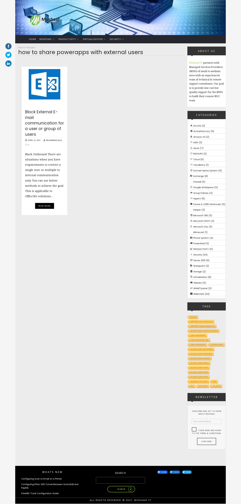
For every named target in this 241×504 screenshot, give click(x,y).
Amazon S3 (199, 136)
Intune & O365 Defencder (207, 204)
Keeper (197, 209)
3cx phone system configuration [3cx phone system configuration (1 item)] (201, 354)
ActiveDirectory (201, 131)
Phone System (201, 237)
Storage (197, 271)
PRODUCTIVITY (67, 39)
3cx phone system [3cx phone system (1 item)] (217, 344)
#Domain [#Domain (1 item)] (193, 317)
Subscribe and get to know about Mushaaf (206, 412)
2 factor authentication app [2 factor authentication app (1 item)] (199, 340)
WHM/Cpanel (200, 288)
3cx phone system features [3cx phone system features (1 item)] (199, 363)
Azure (196, 148)
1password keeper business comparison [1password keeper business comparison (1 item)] (204, 331)
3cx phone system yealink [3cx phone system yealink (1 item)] (199, 377)
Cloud (196, 159)
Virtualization (93, 39)
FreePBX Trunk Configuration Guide (40, 493)
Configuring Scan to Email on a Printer (41, 478)
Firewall (197, 181)
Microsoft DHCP (201, 221)
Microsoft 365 (200, 215)
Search (120, 473)
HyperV (197, 198)
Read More (44, 207)
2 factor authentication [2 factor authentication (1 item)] (197, 335)
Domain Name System (205, 170)
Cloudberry (199, 164)
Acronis (197, 125)
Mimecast (198, 232)
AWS (195, 142)
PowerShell (199, 243)
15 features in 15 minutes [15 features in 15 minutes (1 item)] (198, 381)
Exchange (198, 176)
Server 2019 (199, 260)
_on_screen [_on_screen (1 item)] (216, 386)
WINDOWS (45, 39)
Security (115, 39)
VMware (197, 282)
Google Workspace (203, 187)
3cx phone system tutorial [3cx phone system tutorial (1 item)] (199, 372)
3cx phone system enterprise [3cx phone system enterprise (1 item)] (200, 358)
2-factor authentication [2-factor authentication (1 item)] (197, 344)
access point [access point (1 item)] (203, 386)
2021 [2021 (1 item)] (192, 386)
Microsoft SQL (200, 226)
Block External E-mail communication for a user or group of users (44, 125)
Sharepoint (199, 265)
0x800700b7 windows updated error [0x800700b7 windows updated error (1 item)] (202, 326)
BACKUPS (198, 153)
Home (32, 39)
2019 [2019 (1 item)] (214, 381)
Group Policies (200, 193)
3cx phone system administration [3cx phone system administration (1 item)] (201, 349)
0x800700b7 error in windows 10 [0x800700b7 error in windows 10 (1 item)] (201, 321)
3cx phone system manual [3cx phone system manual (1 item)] (199, 367)
